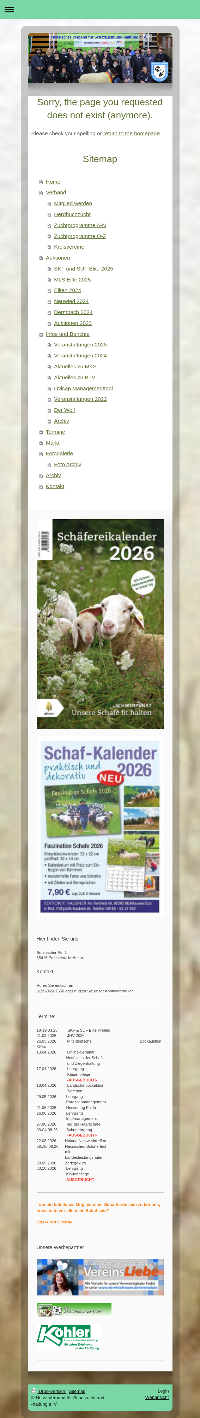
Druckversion (49, 1391)
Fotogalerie (59, 453)
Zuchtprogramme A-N (80, 225)
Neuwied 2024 (71, 301)
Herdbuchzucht (72, 214)
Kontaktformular (119, 991)
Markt (52, 443)
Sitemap (77, 1391)
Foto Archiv (67, 464)
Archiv (61, 421)
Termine (55, 432)
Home (53, 182)
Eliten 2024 (67, 290)
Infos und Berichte (68, 334)
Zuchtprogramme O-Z (80, 236)
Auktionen (58, 258)
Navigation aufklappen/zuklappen (100, 9)
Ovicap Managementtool (83, 388)
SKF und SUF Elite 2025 (83, 269)
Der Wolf (64, 410)
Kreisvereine (69, 247)
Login (163, 1391)
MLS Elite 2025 (72, 280)
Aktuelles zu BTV (74, 377)
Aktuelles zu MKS (75, 366)
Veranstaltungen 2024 (80, 355)
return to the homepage (131, 133)
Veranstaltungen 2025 (80, 345)
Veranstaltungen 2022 (80, 399)
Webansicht (157, 1397)
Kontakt (55, 486)
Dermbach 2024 (73, 312)
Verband (56, 192)
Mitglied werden (73, 203)
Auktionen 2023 (73, 323)
